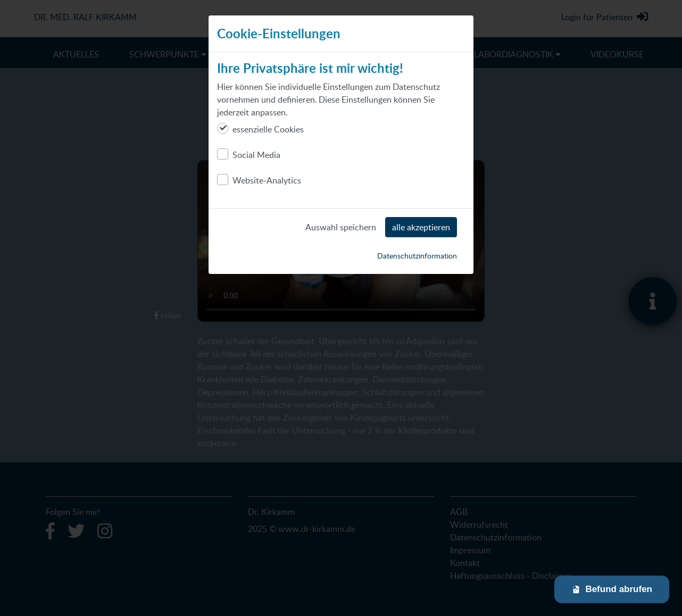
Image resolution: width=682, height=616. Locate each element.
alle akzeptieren (421, 227)
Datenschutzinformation (417, 256)
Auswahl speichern (340, 227)
